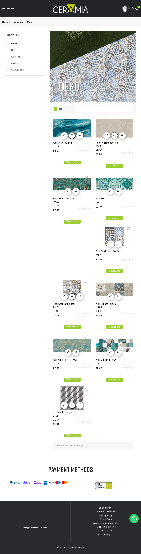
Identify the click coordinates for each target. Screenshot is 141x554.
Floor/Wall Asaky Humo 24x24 (65, 414)
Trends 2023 (106, 531)
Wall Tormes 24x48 (62, 143)
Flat (13, 50)
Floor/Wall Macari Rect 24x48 (107, 144)
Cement (15, 57)
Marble (15, 63)
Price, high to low (114, 109)
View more (72, 162)
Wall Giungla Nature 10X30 (63, 200)
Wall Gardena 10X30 (106, 360)
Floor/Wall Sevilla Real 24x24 (64, 306)
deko (56, 147)
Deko (14, 44)
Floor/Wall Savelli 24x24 (107, 251)
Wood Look (17, 70)
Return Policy (106, 519)
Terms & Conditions (105, 512)
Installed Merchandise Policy (106, 523)
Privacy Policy (105, 516)
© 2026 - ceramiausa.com (70, 548)
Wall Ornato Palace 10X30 (106, 306)
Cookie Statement (105, 527)
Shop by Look (13, 34)
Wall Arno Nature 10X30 (65, 360)
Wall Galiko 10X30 (105, 199)
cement (100, 150)
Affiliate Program (105, 535)
